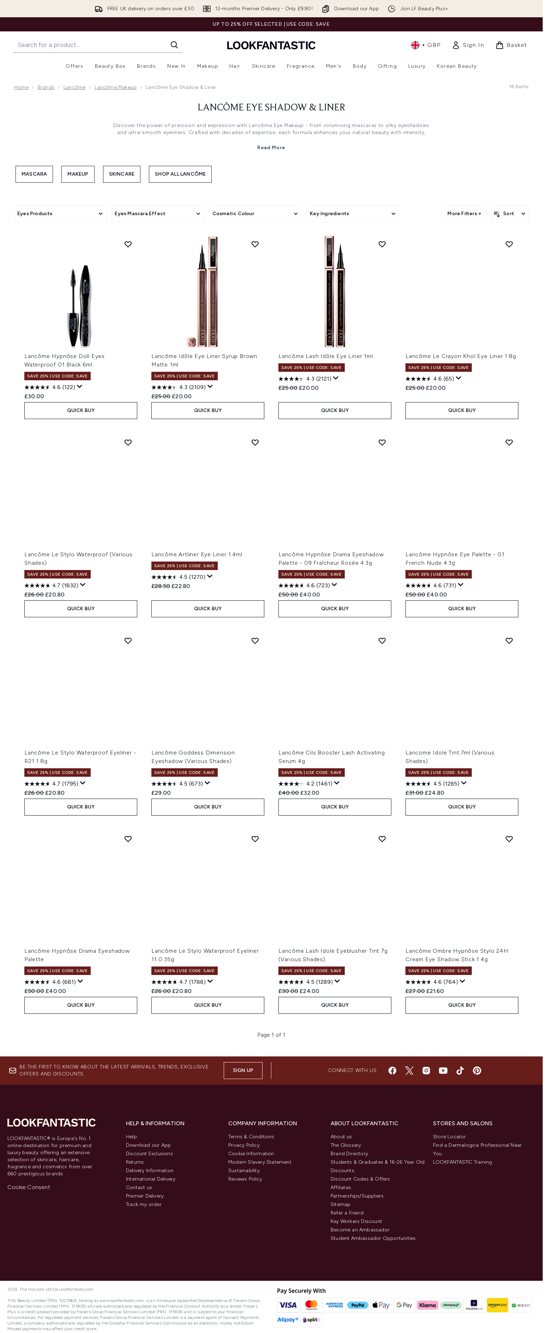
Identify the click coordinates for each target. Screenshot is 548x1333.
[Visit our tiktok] (460, 1070)
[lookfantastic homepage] (271, 45)
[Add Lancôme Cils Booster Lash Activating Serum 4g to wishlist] (382, 640)
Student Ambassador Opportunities (373, 1238)
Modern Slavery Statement (259, 1162)
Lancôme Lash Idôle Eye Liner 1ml (325, 356)
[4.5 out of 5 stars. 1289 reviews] (305, 982)
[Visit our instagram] (426, 1070)
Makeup (77, 174)
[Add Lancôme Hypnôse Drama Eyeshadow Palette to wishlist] (128, 838)
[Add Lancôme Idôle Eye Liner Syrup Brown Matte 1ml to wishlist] (255, 244)
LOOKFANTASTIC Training (462, 1162)
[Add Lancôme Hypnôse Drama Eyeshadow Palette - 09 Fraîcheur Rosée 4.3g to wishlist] (382, 442)
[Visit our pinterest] (477, 1070)
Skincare (122, 174)
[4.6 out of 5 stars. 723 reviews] (304, 585)
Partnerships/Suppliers (357, 1196)
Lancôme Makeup (116, 87)
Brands (46, 87)
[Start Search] (174, 45)
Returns (135, 1162)
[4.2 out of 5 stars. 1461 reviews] (305, 784)
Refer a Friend (347, 1213)
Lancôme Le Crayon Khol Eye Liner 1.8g (460, 356)
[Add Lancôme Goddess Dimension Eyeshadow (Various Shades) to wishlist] (255, 640)
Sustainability (244, 1171)
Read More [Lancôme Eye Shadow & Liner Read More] (271, 148)
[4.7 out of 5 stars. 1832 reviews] (51, 585)
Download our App (148, 1145)
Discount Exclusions (149, 1154)
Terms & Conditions (251, 1137)
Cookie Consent (28, 1187)
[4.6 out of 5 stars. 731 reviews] (430, 585)
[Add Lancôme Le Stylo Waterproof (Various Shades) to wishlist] (128, 442)
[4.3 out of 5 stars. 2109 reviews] (178, 387)
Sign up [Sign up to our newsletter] (243, 1070)
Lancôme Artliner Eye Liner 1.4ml (196, 554)
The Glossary (346, 1145)
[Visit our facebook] (392, 1070)
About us (341, 1137)
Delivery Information (150, 1171)
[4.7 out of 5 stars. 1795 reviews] (51, 784)
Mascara (34, 174)
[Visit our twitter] (409, 1070)
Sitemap (340, 1204)
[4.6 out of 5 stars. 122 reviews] (49, 387)
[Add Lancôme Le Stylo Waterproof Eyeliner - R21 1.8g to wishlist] (128, 640)
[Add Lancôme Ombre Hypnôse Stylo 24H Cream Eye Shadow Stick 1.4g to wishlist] (509, 838)
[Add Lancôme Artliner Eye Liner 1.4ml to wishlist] (255, 442)
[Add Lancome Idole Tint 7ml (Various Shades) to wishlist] (509, 640)
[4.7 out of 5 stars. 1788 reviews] (178, 982)
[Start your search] (98, 45)
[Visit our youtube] (443, 1070)
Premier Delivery (145, 1196)
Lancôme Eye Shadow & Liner (271, 108)
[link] (467, 45)
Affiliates (341, 1187)
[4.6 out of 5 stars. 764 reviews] (431, 982)
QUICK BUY (81, 410)
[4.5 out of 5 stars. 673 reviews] (177, 784)
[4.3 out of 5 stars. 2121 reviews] (304, 379)
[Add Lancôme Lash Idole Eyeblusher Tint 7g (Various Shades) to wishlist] (382, 838)
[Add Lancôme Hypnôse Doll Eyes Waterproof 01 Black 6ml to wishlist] (128, 244)
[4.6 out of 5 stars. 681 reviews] (50, 982)
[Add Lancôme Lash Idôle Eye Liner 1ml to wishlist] (382, 244)
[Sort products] (510, 213)
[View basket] (511, 45)
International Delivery (150, 1179)
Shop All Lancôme (180, 174)
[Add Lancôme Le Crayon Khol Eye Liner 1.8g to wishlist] (509, 244)
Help (131, 1137)
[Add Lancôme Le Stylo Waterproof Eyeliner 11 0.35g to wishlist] (255, 838)
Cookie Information (251, 1154)
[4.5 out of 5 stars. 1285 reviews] (432, 784)
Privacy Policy (244, 1145)
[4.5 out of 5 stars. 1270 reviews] (178, 577)
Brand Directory (349, 1154)
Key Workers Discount (356, 1221)
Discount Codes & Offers (360, 1179)
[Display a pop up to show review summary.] (79, 386)
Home (21, 87)
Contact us (139, 1187)
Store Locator (449, 1137)
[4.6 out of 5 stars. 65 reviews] (429, 379)
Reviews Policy (245, 1179)
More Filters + (464, 214)
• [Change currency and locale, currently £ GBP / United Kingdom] (425, 45)
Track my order (144, 1204)
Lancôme (74, 87)
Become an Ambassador (360, 1230)
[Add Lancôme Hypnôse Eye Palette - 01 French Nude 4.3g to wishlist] (509, 442)
